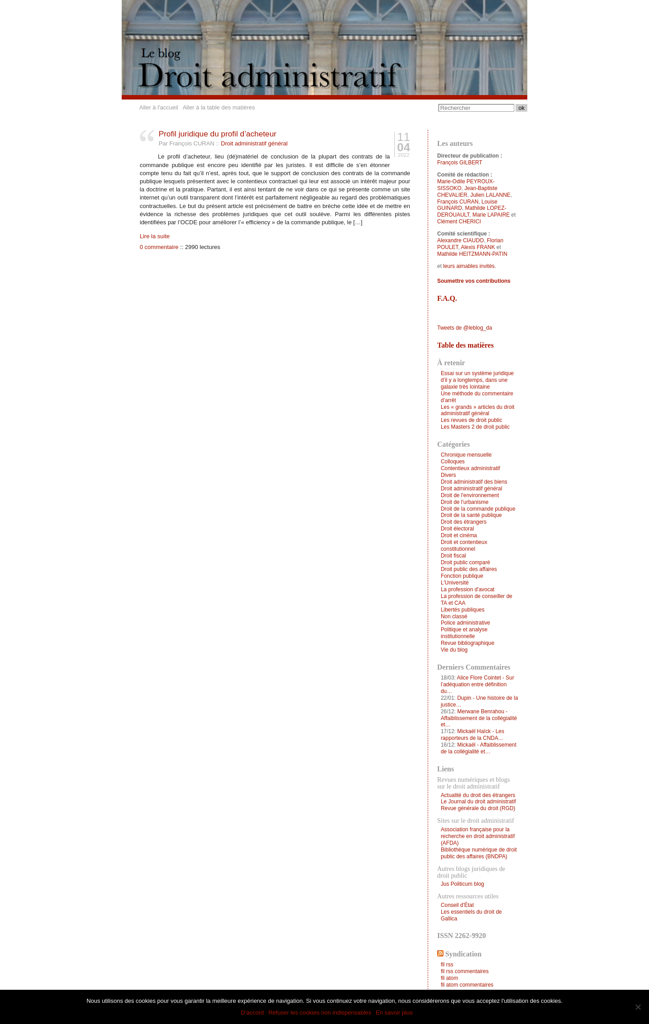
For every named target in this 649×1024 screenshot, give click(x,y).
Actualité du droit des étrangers (478, 795)
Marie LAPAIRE (491, 215)
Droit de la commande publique (478, 509)
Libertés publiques (462, 610)
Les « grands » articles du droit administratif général (477, 410)
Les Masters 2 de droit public (475, 427)
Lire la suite (154, 236)
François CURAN (458, 202)
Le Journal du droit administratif (478, 801)
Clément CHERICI (459, 221)
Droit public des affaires (469, 569)
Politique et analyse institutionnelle (464, 632)
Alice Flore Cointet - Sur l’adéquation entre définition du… (477, 684)
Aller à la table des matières (219, 107)
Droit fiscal (453, 556)
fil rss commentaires (465, 971)
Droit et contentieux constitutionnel (464, 545)
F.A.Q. (447, 298)
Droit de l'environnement (470, 495)
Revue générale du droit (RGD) (478, 808)
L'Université (455, 583)
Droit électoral (457, 529)
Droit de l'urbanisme (465, 502)
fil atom (449, 978)
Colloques (453, 461)
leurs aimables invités (468, 266)
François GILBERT (459, 162)
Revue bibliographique (467, 643)
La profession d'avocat (467, 589)
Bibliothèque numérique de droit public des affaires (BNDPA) (479, 853)
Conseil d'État (457, 905)
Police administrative (465, 623)
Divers (448, 475)
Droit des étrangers (464, 522)
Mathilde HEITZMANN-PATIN (472, 254)
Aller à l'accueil (158, 107)
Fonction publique (462, 576)
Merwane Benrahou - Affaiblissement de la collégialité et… (479, 718)
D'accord (252, 1012)
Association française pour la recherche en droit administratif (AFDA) (478, 836)
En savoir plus (394, 1012)
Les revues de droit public (471, 420)
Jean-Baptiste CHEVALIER (467, 191)
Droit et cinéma (459, 535)
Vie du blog (454, 650)
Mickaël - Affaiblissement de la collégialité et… (478, 748)
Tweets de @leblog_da (464, 328)
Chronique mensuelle (466, 455)
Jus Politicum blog (462, 884)
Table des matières (465, 345)
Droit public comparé (465, 562)
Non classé (454, 616)
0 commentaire (159, 247)
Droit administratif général (254, 143)
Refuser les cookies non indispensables (319, 1012)
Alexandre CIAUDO (460, 240)
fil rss (447, 964)
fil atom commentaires (467, 985)
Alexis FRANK (478, 247)
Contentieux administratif (470, 468)
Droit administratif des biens (474, 482)
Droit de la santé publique (471, 515)
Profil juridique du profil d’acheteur (217, 133)
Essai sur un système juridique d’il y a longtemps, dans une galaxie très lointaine (477, 380)
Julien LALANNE (491, 195)
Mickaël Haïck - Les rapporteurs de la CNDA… (472, 734)
